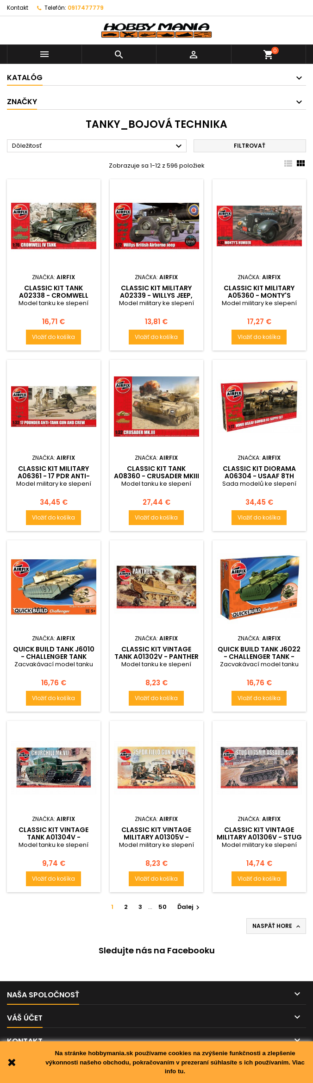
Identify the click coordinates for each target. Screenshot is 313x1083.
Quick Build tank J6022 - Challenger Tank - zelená (259, 657)
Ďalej (189, 906)
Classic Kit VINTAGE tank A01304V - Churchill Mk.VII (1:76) (53, 837)
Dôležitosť (98, 146)
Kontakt (17, 8)
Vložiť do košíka (53, 337)
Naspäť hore (277, 926)
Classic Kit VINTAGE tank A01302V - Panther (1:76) (156, 657)
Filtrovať (249, 146)
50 (162, 906)
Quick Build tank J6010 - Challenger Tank (53, 653)
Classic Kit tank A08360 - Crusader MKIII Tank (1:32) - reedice (156, 476)
